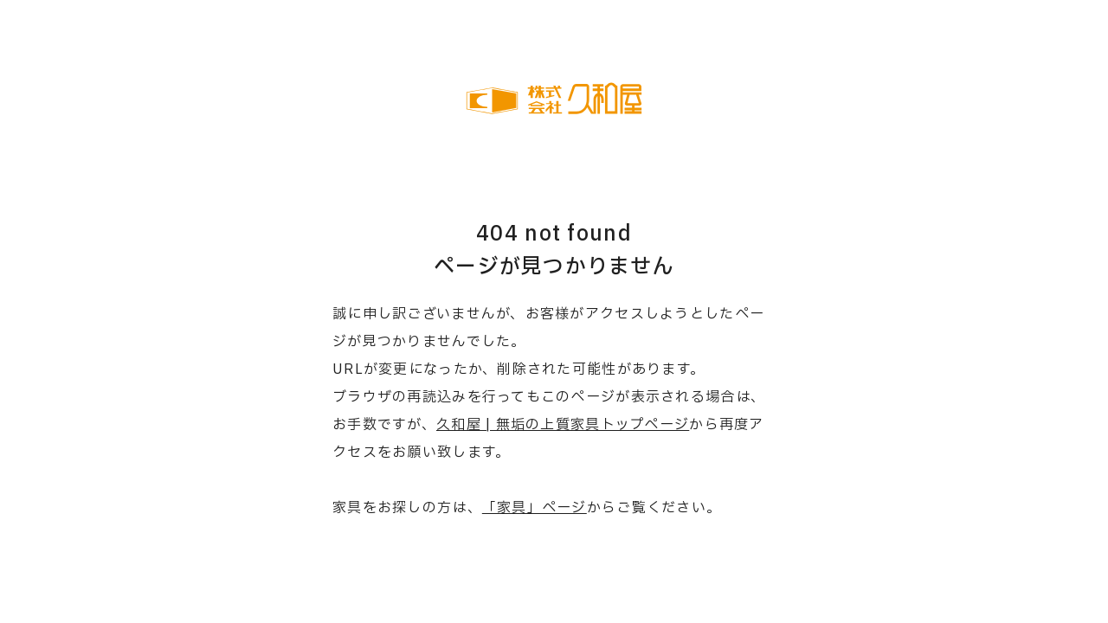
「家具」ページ (534, 508)
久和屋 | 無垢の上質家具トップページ (562, 424)
